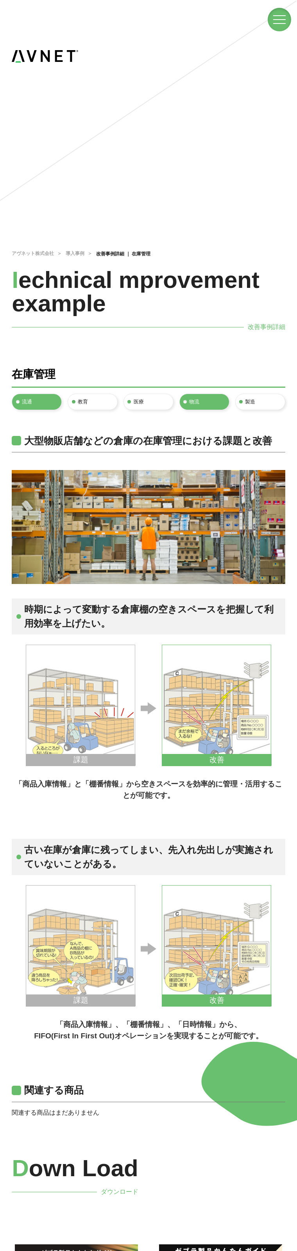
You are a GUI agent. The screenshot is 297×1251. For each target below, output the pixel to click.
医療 (139, 402)
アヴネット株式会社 (33, 253)
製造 (250, 402)
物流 (195, 402)
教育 (83, 402)
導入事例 (75, 253)
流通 (27, 402)
